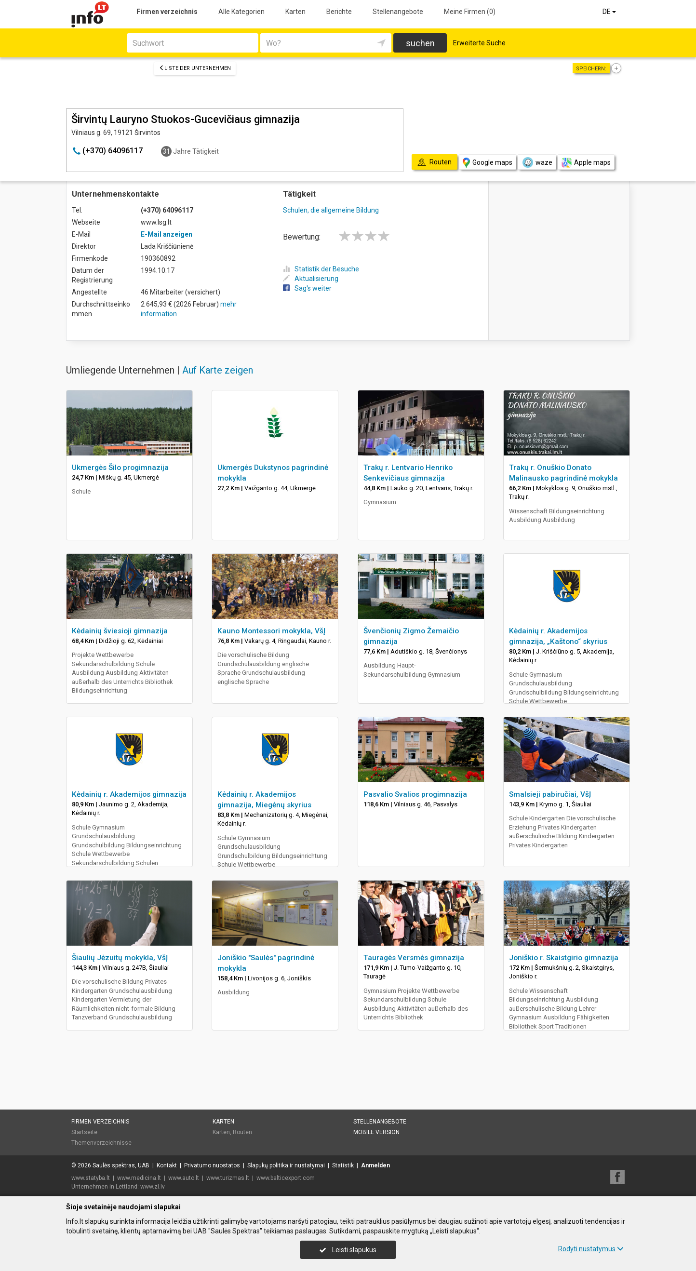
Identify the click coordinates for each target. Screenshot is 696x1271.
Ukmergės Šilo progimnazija (120, 467)
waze (537, 162)
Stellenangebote (398, 11)
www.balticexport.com (285, 1178)
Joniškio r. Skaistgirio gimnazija (563, 957)
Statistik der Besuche (321, 269)
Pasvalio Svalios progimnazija (415, 794)
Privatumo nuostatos (212, 1165)
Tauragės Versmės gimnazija (413, 957)
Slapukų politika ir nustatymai (286, 1165)
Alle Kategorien (241, 11)
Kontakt (167, 1165)
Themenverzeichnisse (101, 1142)
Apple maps (586, 163)
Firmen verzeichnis (167, 11)
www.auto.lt (183, 1178)
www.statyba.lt (90, 1178)
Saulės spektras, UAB (121, 1165)
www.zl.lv (152, 1186)
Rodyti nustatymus (591, 1249)
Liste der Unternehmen (195, 68)
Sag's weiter (307, 288)
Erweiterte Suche (479, 43)
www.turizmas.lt (227, 1178)
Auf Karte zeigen (217, 370)
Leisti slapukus (348, 1250)
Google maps (487, 163)
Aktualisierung (310, 278)
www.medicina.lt (139, 1178)
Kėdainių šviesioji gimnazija (120, 631)
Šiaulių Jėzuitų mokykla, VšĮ (120, 957)
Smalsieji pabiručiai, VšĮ (550, 794)
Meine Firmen (469, 11)
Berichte (339, 11)
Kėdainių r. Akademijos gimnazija (129, 794)
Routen (242, 1132)
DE (609, 11)
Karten (295, 11)
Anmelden (375, 1165)
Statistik (343, 1165)
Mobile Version (376, 1132)
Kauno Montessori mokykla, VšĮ (271, 631)
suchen (420, 43)
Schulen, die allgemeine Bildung (331, 210)
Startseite (84, 1132)
